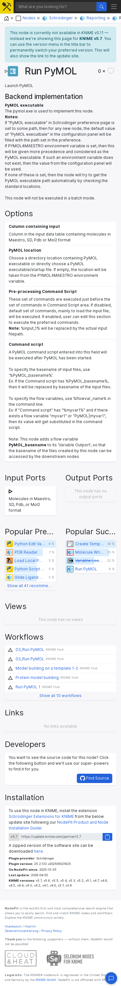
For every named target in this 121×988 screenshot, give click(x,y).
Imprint (30, 926)
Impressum (13, 926)
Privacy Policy (51, 931)
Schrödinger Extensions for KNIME (41, 816)
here (38, 851)
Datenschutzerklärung (21, 931)
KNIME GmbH (45, 980)
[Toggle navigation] (114, 6)
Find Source (94, 778)
